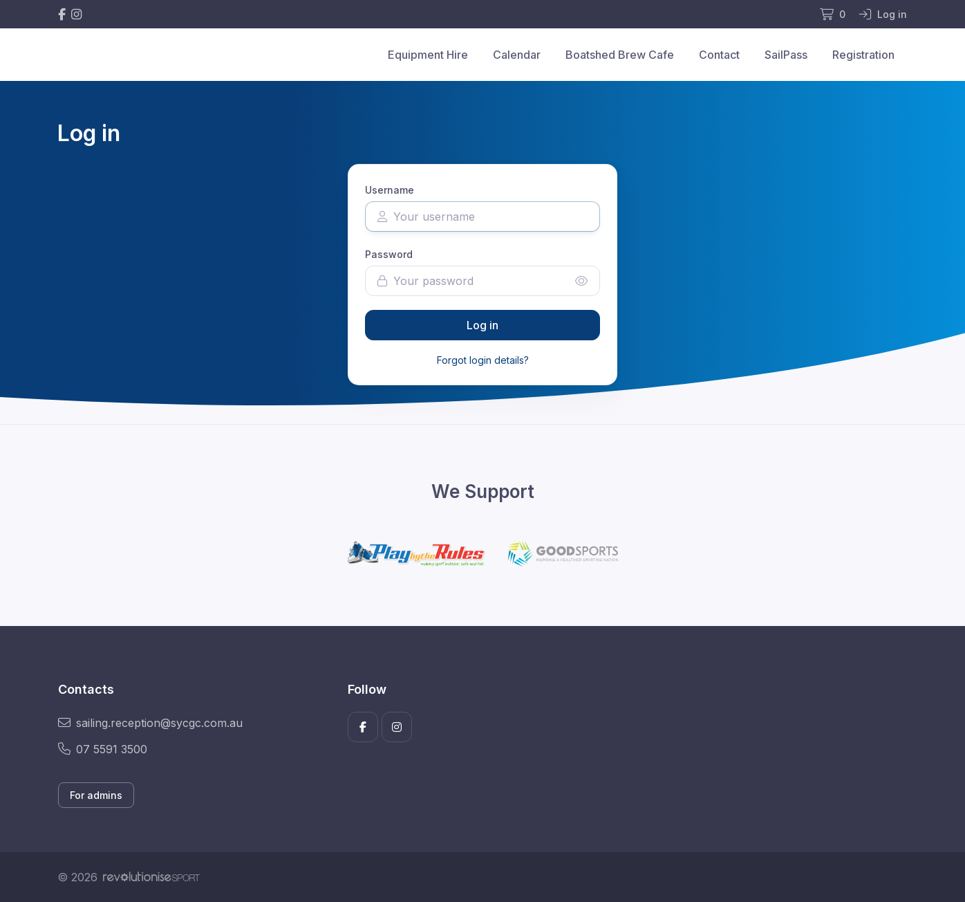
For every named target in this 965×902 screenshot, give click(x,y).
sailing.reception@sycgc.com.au (150, 723)
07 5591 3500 (102, 749)
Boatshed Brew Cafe (619, 55)
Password (389, 254)
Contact (719, 55)
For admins (96, 795)
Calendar (517, 55)
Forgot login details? (483, 360)
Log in (482, 325)
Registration (863, 55)
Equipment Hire (428, 55)
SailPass (786, 55)
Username (389, 190)
